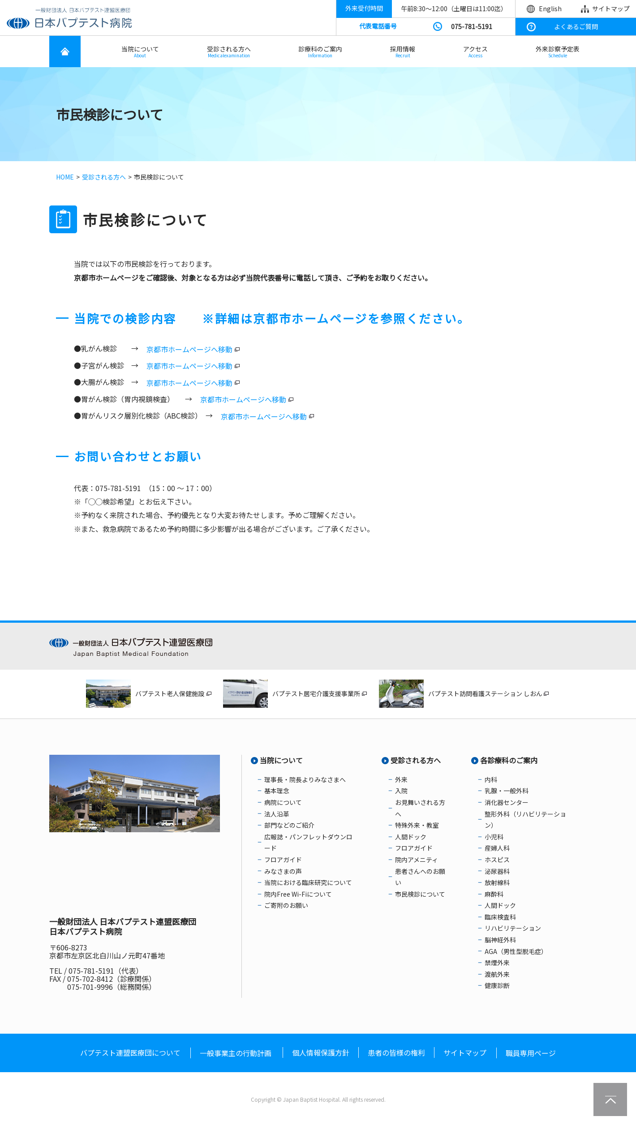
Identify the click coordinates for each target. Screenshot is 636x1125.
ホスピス (497, 859)
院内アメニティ (416, 859)
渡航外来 (497, 974)
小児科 (494, 836)
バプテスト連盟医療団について (130, 1052)
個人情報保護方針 (320, 1052)
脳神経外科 (500, 939)
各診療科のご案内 (508, 760)
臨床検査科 (500, 916)
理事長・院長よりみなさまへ (305, 779)
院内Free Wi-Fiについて (298, 894)
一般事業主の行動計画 (235, 1053)
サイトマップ (611, 8)
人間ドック (410, 836)
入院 (401, 790)
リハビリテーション (513, 928)
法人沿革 (276, 813)
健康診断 (497, 985)
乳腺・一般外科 (507, 790)
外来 (401, 779)
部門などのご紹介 (289, 825)
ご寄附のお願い (286, 905)
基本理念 (276, 790)
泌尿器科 (497, 871)
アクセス (475, 51)
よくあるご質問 (576, 26)
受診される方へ (229, 51)
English (550, 8)
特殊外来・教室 (417, 825)
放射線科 (497, 882)
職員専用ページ (531, 1053)
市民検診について (420, 894)
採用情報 (402, 51)
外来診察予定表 (558, 51)
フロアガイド (283, 859)
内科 (491, 779)
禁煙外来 (497, 962)
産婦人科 (497, 847)
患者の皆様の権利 (396, 1052)
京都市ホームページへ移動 (189, 349)
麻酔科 (494, 894)
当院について (140, 51)
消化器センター (507, 802)
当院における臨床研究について (308, 882)
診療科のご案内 (320, 51)
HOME (65, 176)
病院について (283, 802)
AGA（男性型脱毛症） (516, 951)
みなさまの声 (283, 871)
